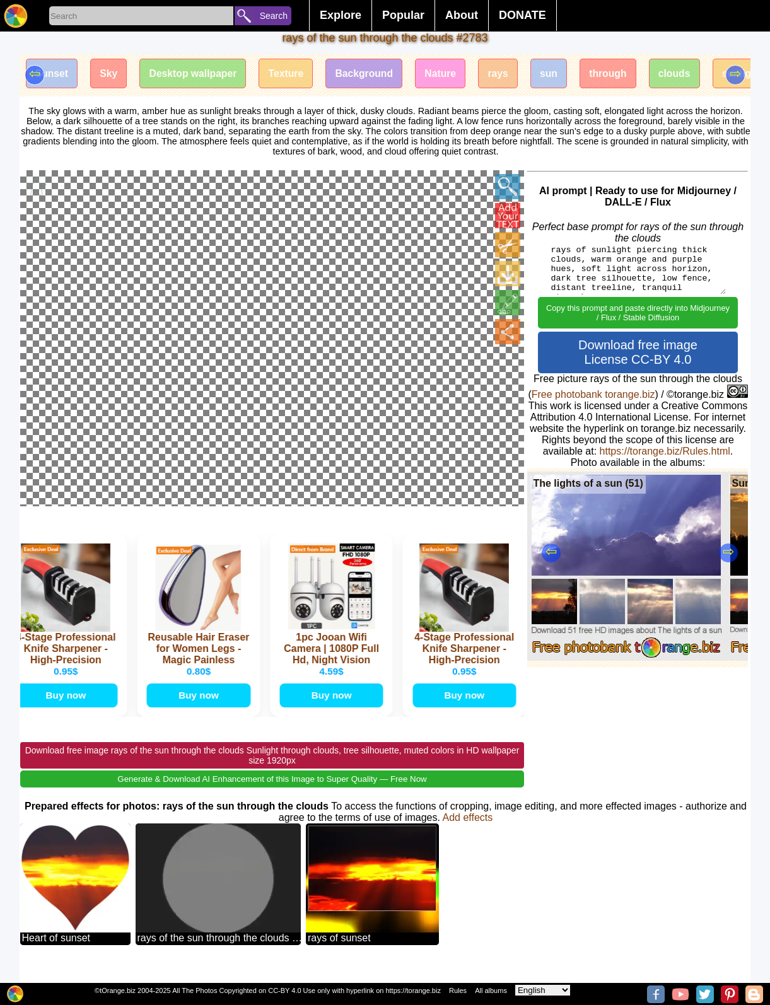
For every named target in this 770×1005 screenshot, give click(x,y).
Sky (111, 74)
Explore (340, 15)
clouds (691, 74)
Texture (293, 74)
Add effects (467, 830)
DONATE (522, 15)
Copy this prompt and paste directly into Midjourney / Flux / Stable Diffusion (638, 312)
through (623, 74)
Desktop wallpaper (197, 74)
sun (562, 74)
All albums (491, 990)
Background (372, 74)
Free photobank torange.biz (593, 394)
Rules (458, 990)
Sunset (52, 74)
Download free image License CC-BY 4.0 (637, 352)
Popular (403, 15)
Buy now (67, 707)
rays (509, 74)
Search (274, 16)
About (461, 15)
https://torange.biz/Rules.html (665, 451)
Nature (451, 74)
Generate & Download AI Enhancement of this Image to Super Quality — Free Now (271, 791)
